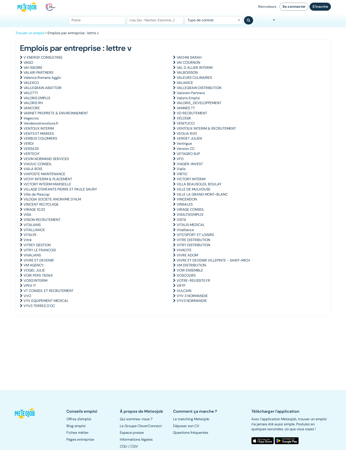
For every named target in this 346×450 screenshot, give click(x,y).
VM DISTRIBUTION (191, 265)
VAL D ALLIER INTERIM (194, 67)
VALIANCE (185, 82)
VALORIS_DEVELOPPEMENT (199, 103)
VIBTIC (182, 174)
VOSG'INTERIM (35, 280)
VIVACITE (184, 250)
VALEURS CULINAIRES (194, 77)
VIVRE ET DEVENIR (39, 260)
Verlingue (184, 143)
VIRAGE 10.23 (34, 209)
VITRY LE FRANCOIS (40, 250)
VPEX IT (30, 285)
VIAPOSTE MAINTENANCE (44, 174)
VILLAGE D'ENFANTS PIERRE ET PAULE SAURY (60, 189)
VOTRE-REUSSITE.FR (193, 280)
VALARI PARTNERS (38, 72)
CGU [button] (123, 446)
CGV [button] (134, 446)
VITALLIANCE (34, 230)
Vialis (181, 169)
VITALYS (30, 234)
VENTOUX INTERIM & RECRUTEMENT (206, 128)
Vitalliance (185, 230)
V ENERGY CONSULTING (43, 57)
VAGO (28, 62)
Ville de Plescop (37, 194)
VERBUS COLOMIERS (40, 138)
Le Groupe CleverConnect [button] (141, 426)
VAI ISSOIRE (33, 67)
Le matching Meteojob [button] (191, 419)
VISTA (181, 219)
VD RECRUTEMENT (192, 113)
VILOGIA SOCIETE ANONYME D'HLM (52, 199)
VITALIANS (32, 224)
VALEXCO (31, 82)
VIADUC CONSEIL (38, 164)
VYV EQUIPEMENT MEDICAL (46, 300)
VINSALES (185, 204)
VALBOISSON (187, 72)
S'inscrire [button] (320, 6)
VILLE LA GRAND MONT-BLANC (202, 194)
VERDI (29, 143)
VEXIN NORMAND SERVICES (46, 159)
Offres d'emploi (78, 419)
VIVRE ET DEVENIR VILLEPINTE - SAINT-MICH (213, 260)
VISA (27, 214)
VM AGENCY (34, 265)
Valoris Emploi (188, 98)
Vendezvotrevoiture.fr (41, 123)
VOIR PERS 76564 (38, 275)
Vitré (28, 240)
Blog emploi (76, 426)
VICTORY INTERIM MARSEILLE (47, 184)
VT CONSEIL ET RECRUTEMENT (49, 290)
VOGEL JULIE (34, 270)
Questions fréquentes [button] (190, 432)
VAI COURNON (188, 62)
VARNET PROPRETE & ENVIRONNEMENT (56, 113)
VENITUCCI (186, 123)
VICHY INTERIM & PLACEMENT (48, 179)
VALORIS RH (33, 103)
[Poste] (97, 20)
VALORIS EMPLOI (37, 98)
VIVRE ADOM (187, 255)
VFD (180, 159)
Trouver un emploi (29, 33)
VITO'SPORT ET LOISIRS (195, 234)
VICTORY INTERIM (191, 179)
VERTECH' (32, 153)
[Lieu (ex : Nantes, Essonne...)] (155, 20)
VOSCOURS (186, 275)
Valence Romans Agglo (42, 77)
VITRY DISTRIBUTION (193, 245)
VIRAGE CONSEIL (190, 209)
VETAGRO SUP (188, 153)
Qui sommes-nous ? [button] (136, 419)
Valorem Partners (191, 93)
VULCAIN (184, 290)
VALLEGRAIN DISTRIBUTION (199, 87)
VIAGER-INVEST (190, 164)
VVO (27, 295)
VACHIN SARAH (189, 57)
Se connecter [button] (294, 6)
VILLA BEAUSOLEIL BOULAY (199, 184)
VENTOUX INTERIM (39, 128)
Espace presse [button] (132, 432)
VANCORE (32, 108)
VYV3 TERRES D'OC (39, 305)
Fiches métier (77, 432)
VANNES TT (186, 108)
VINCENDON (187, 199)
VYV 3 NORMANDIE (192, 295)
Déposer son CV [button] (186, 426)
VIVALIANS (32, 255)
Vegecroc (31, 118)
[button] (27, 413)
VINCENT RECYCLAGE (41, 204)
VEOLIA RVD (187, 133)
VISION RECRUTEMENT (42, 219)
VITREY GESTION (37, 245)
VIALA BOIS (33, 169)
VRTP (181, 285)
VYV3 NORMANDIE (192, 300)
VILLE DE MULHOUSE (193, 189)
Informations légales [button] (136, 439)
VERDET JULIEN (189, 138)
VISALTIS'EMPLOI (190, 214)
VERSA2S (31, 148)
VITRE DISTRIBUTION (193, 240)
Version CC (186, 148)
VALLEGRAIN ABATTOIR (43, 87)
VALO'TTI (31, 93)
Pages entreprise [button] (80, 439)
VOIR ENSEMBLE (190, 270)
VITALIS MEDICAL (191, 224)
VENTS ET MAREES (39, 133)
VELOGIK (184, 118)
